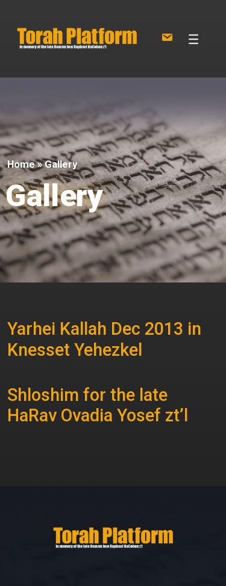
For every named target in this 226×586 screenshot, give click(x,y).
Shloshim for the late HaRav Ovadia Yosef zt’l (97, 405)
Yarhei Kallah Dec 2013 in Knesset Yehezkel (104, 339)
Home (21, 164)
